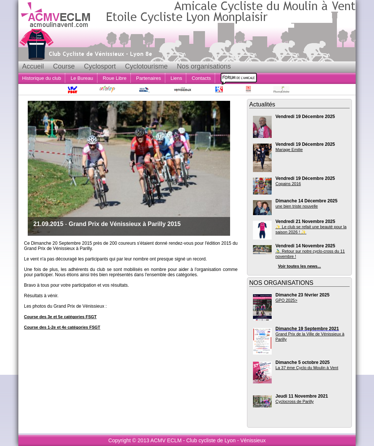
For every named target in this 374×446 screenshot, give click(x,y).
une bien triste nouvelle (296, 206)
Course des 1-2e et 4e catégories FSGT (62, 327)
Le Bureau (82, 78)
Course (64, 66)
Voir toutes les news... (299, 266)
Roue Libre (115, 78)
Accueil (33, 66)
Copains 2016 (288, 183)
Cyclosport (100, 66)
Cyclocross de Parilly (294, 401)
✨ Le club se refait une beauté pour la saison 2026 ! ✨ (311, 229)
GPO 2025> (286, 300)
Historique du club (41, 78)
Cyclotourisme (146, 66)
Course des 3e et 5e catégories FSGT (60, 316)
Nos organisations (204, 66)
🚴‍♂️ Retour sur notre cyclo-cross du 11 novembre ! (310, 254)
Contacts (201, 78)
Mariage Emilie (289, 149)
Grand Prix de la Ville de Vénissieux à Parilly (309, 336)
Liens (176, 78)
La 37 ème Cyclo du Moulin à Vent (306, 367)
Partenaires (148, 78)
